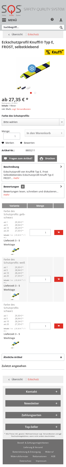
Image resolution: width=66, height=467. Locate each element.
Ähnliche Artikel (13, 357)
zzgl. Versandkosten (21, 109)
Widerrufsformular (19, 456)
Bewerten (27, 142)
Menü (9, 19)
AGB (53, 456)
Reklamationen (40, 456)
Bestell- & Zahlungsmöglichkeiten (33, 442)
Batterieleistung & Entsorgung (27, 451)
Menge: (6, 131)
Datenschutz (25, 460)
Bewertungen (11, 186)
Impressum (41, 460)
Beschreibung (11, 166)
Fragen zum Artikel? (18, 158)
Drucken (47, 158)
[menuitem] (9, 20)
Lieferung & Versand (33, 447)
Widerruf (49, 451)
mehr (16, 178)
